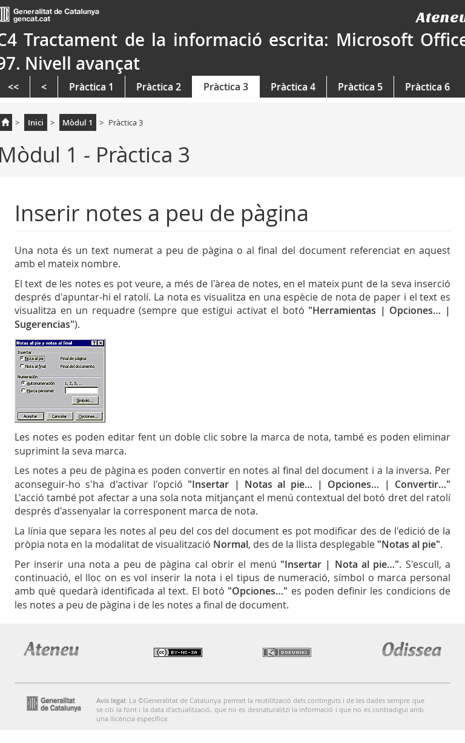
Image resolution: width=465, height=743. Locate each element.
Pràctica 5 (360, 86)
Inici (36, 122)
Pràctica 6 (427, 86)
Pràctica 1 (91, 86)
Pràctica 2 (158, 86)
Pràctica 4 (293, 86)
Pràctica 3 (225, 86)
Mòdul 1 (77, 122)
